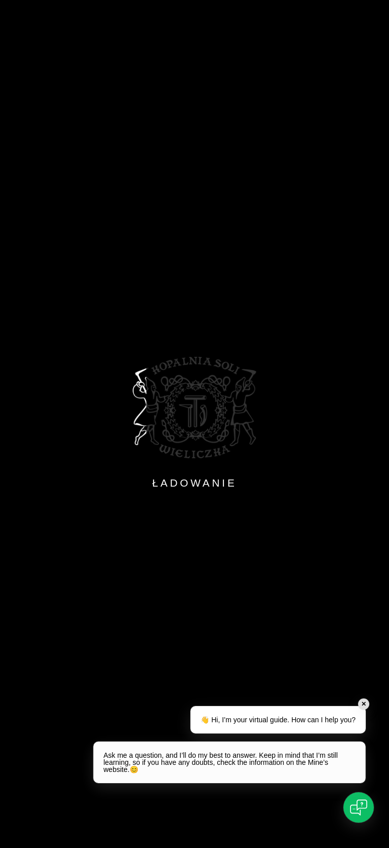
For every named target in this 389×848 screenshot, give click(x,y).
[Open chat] (358, 807)
